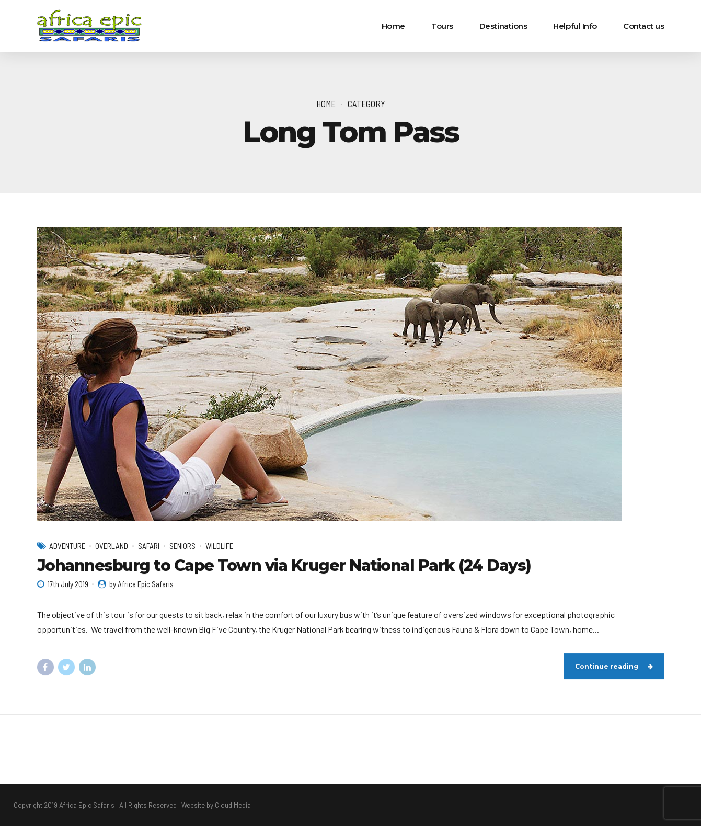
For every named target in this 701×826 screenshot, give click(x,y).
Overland (111, 545)
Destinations (503, 26)
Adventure (67, 545)
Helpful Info (575, 26)
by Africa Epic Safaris (141, 584)
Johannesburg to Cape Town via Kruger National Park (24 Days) (284, 565)
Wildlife (219, 545)
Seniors (182, 545)
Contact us (643, 26)
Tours (442, 26)
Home (393, 26)
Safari (148, 545)
